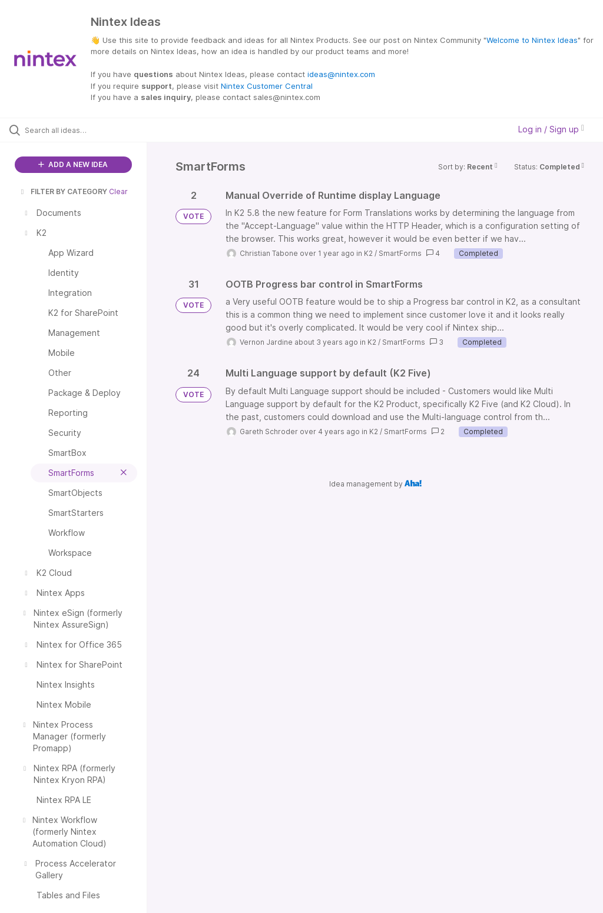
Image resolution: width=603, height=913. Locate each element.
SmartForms (400, 253)
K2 (368, 253)
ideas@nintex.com (341, 74)
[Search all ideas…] (79, 130)
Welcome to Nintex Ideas (532, 40)
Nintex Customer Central (267, 86)
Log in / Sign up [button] (551, 129)
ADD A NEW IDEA (73, 164)
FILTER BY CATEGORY (63, 191)
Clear (118, 191)
